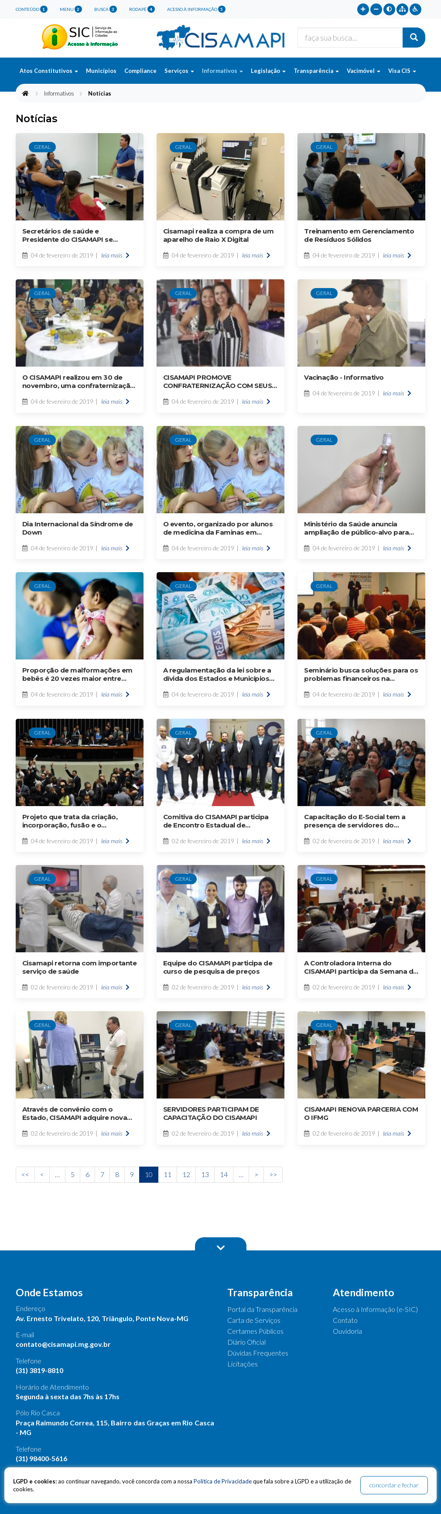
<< (25, 1174)
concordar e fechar (394, 1485)
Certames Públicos (255, 1331)
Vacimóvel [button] (363, 70)
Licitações (242, 1364)
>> (273, 1174)
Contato (345, 1320)
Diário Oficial (246, 1342)
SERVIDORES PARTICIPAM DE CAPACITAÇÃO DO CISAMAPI (211, 1113)
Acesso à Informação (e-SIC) (375, 1309)
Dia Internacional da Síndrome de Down (77, 528)
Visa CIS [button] (402, 70)
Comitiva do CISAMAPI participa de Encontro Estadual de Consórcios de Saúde (216, 821)
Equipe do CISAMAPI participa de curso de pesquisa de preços (218, 967)
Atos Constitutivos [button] (49, 70)
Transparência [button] (316, 70)
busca (105, 9)
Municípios (101, 70)
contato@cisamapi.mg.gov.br (63, 1344)
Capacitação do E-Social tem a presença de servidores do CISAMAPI (355, 821)
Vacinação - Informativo (344, 377)
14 (224, 1174)
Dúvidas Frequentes (257, 1353)
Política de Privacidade (223, 1481)
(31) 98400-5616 (41, 1458)
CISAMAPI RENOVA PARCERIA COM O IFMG (361, 1113)
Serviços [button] (179, 70)
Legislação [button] (268, 70)
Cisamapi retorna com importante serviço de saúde (79, 967)
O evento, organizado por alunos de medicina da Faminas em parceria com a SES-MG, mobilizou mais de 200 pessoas (220, 528)
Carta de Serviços (253, 1320)
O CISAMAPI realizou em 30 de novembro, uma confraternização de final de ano (78, 381)
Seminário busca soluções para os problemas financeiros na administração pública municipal (361, 674)
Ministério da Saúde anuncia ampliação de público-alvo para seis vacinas (356, 528)
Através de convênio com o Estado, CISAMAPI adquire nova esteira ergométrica (74, 1113)
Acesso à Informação (196, 9)
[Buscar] (414, 37)
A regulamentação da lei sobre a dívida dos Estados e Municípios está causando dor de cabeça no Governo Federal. (218, 674)
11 (167, 1174)
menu (71, 9)
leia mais (115, 255)
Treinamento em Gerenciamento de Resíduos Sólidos (359, 235)
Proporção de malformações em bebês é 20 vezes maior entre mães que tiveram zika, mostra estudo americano (77, 674)
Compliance (140, 70)
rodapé (142, 9)
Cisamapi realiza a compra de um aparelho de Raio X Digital (218, 235)
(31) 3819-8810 (39, 1370)
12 (186, 1174)
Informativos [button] (222, 70)
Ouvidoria (347, 1331)
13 (205, 1174)
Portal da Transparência (262, 1309)
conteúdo (32, 9)
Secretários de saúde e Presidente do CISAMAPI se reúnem (67, 235)
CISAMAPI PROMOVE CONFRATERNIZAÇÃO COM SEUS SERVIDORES (217, 381)
